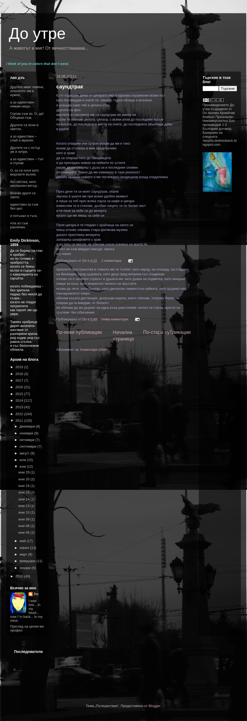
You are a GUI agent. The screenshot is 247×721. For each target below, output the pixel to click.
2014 (20, 400)
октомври (27, 440)
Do (36, 594)
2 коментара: (112, 261)
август (25, 453)
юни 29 (24, 472)
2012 (20, 414)
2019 (20, 367)
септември (28, 446)
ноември (27, 433)
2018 (20, 374)
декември (28, 426)
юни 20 (24, 479)
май (23, 541)
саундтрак (69, 86)
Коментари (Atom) (94, 350)
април (25, 548)
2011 (20, 421)
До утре (37, 33)
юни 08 (24, 526)
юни (23, 466)
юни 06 (24, 532)
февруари (28, 561)
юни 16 (24, 492)
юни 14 (24, 499)
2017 (20, 380)
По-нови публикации (79, 332)
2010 (20, 576)
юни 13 (24, 506)
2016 (20, 387)
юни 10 (24, 512)
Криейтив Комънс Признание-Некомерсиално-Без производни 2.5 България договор (219, 121)
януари (26, 568)
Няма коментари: (115, 319)
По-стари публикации (167, 332)
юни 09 (24, 519)
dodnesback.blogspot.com (220, 142)
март (24, 554)
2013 (20, 407)
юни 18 (24, 486)
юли (23, 460)
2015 (20, 394)
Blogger (154, 706)
